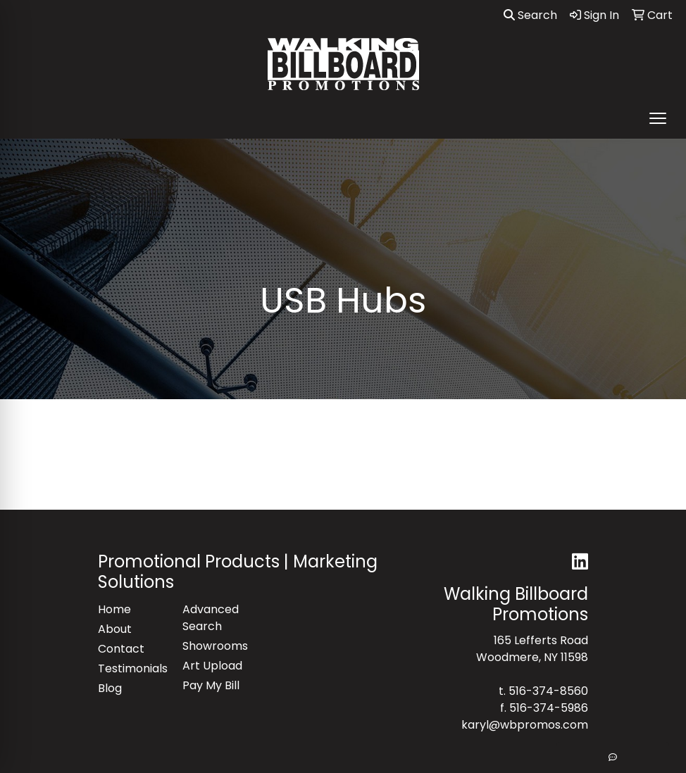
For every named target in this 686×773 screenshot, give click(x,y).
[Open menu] (658, 118)
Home (114, 609)
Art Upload (212, 666)
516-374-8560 (548, 691)
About (115, 629)
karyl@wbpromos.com (524, 725)
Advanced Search (210, 617)
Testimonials (132, 668)
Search (530, 15)
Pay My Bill (210, 685)
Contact (121, 649)
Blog (110, 688)
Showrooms (215, 646)
